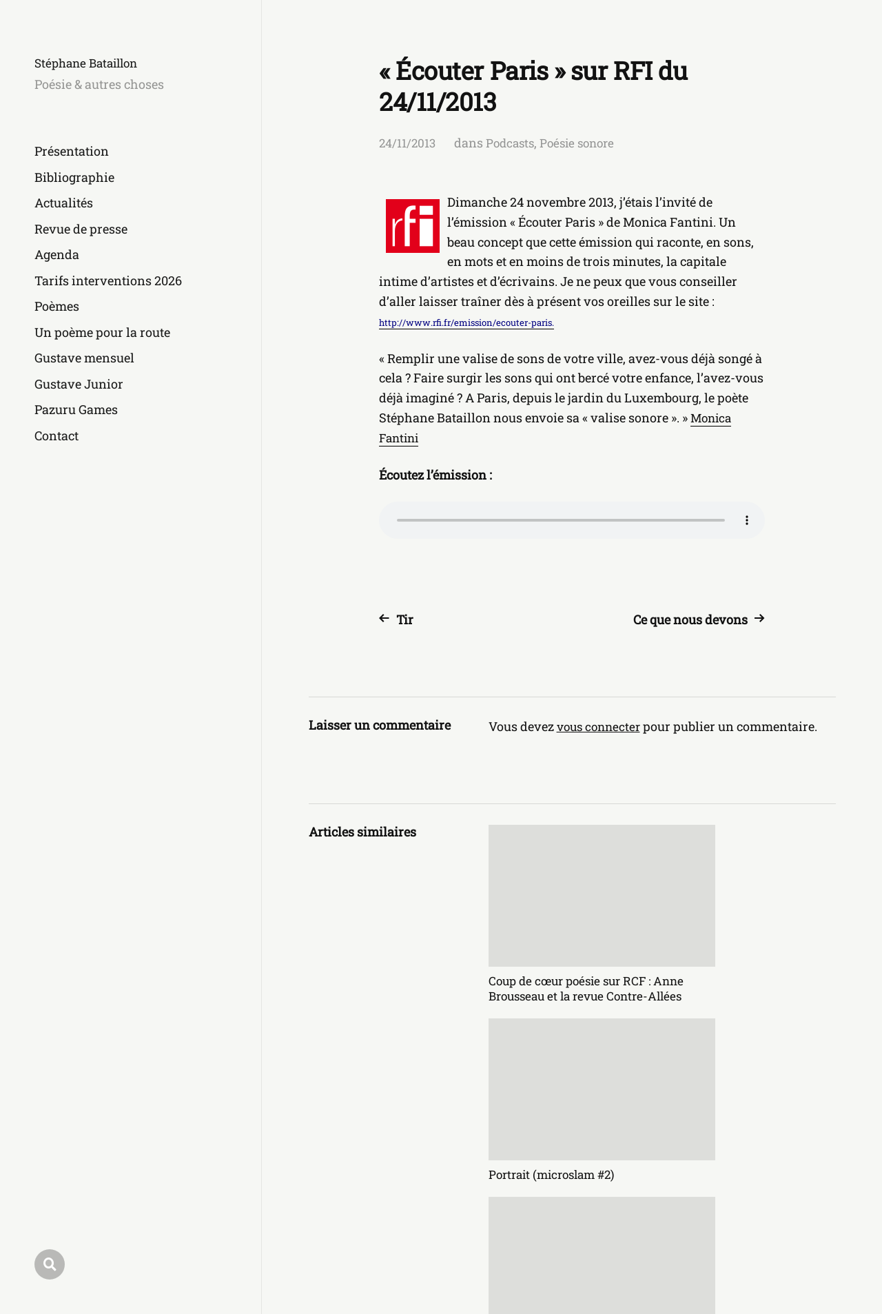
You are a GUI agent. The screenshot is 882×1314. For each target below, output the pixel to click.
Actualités (63, 202)
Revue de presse (80, 228)
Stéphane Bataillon (90, 62)
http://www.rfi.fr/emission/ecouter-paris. (466, 322)
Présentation (71, 151)
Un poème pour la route (102, 332)
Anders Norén (799, 1253)
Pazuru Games (76, 409)
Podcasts (514, 142)
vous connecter (601, 726)
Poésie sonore (585, 142)
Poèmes (56, 306)
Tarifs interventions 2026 (108, 280)
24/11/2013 (408, 142)
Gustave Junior (78, 384)
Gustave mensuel (84, 357)
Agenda (56, 254)
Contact (56, 435)
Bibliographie (74, 177)
